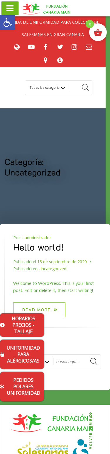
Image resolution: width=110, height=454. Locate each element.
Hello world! (38, 247)
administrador (38, 237)
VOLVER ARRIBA (91, 430)
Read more (40, 309)
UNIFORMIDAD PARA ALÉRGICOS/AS (20, 354)
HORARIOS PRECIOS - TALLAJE (17, 325)
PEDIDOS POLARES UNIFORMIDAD (20, 386)
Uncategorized (52, 268)
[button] (7, 22)
